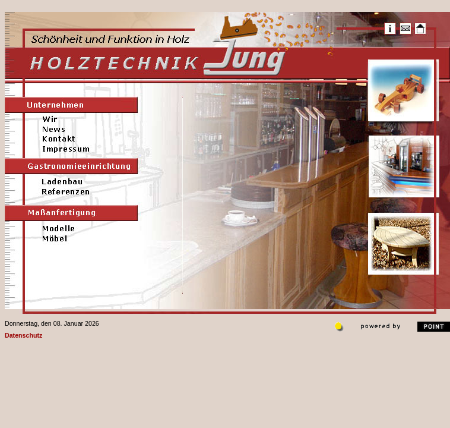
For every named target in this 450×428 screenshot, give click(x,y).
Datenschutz (23, 335)
